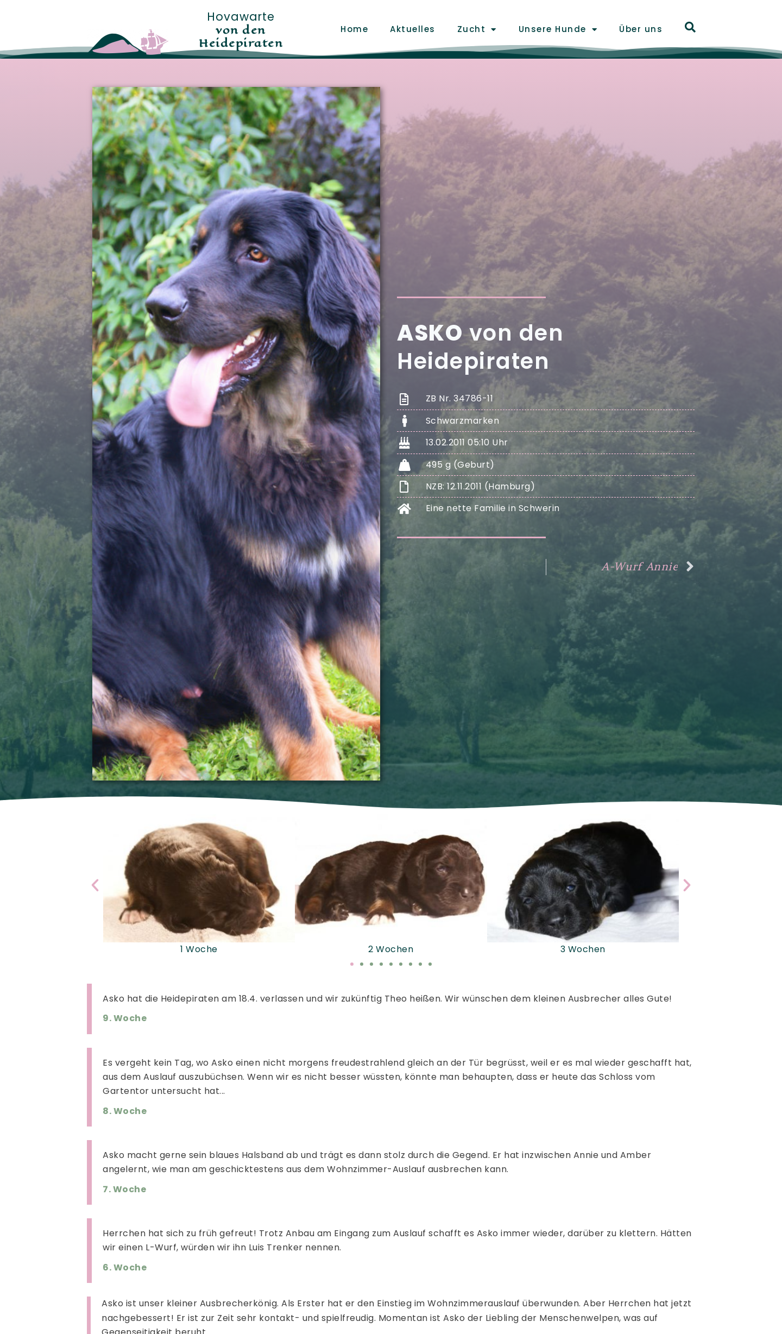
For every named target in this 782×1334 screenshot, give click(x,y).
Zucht (477, 29)
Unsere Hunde (558, 29)
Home (354, 29)
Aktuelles (413, 29)
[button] (95, 885)
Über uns (641, 29)
